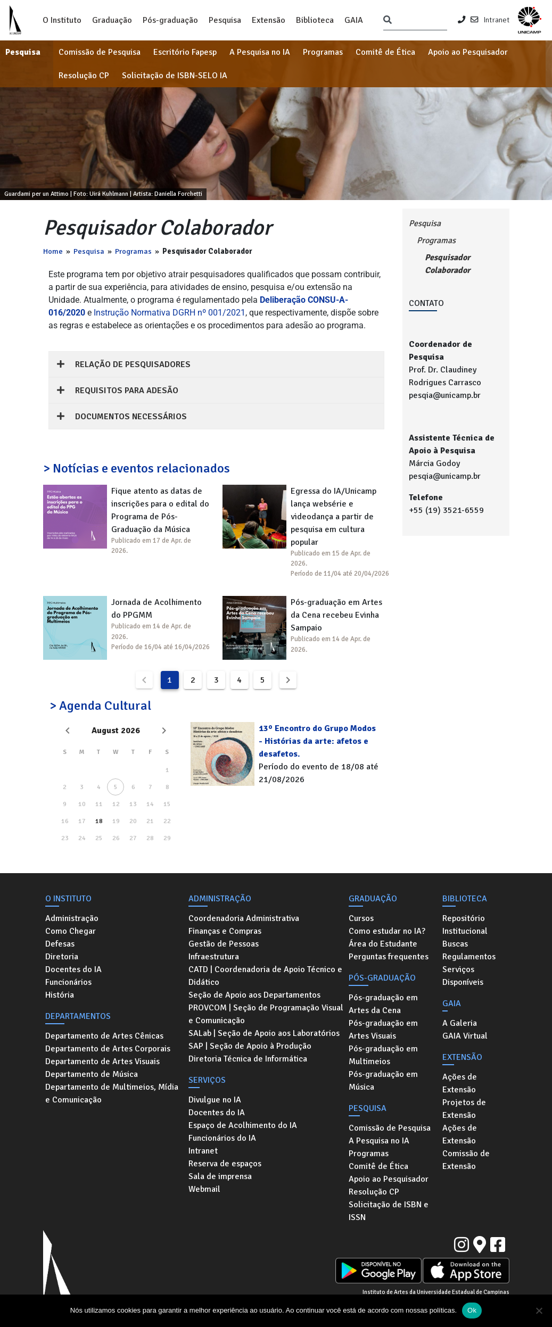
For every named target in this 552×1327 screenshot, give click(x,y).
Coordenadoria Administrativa (243, 918)
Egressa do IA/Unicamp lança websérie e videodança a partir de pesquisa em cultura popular (333, 517)
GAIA (353, 20)
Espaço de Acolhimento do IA (242, 1125)
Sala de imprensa (220, 1176)
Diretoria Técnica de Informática (247, 1059)
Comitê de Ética (385, 52)
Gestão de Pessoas (223, 944)
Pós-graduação (170, 20)
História (59, 995)
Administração (71, 918)
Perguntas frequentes (389, 956)
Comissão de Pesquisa (100, 52)
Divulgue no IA (214, 1099)
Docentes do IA (73, 969)
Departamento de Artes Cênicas (104, 1036)
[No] (538, 1310)
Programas (323, 52)
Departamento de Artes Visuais (102, 1061)
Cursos (361, 918)
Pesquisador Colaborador (447, 264)
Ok (471, 1310)
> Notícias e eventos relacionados (136, 468)
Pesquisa (225, 20)
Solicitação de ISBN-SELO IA (174, 75)
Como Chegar (70, 931)
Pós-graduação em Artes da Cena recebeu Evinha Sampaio (336, 615)
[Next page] (287, 680)
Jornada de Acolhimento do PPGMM (156, 608)
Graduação (112, 20)
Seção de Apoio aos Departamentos (254, 995)
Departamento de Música (91, 1074)
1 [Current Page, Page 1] (169, 680)
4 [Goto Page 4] (239, 680)
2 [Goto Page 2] (193, 680)
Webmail (204, 1189)
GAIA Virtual (465, 1036)
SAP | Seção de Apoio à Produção (249, 1046)
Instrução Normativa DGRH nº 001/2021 (169, 313)
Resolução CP (84, 75)
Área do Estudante (383, 944)
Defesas (60, 944)
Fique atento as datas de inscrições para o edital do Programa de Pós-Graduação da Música (160, 510)
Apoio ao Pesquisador (468, 52)
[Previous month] (67, 730)
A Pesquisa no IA (259, 52)
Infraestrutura (213, 956)
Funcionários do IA (222, 1138)
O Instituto (62, 20)
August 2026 (116, 730)
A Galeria (459, 1023)
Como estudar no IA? (387, 931)
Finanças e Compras (224, 931)
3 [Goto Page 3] (216, 680)
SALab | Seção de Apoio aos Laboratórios (264, 1033)
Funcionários (68, 982)
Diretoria (61, 956)
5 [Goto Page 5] (262, 680)
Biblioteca (315, 20)
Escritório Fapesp (185, 52)
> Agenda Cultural (100, 706)
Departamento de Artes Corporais (107, 1048)
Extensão (268, 20)
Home (53, 251)
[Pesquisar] (387, 20)
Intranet (496, 19)
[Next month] (164, 730)
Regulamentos (469, 956)
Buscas (455, 944)
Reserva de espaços (224, 1163)
